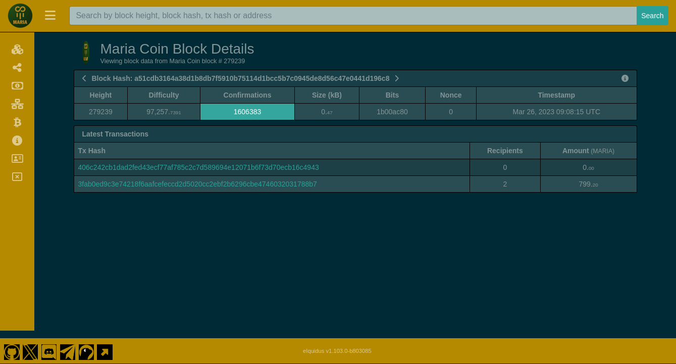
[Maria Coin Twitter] (30, 342)
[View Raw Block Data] (625, 78)
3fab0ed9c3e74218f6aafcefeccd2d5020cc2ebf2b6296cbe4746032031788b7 (197, 184)
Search (652, 16)
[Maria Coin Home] (20, 15)
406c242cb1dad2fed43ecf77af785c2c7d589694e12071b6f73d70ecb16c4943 (198, 167)
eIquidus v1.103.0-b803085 (337, 343)
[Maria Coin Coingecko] (86, 342)
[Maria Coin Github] (11, 342)
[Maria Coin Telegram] (67, 342)
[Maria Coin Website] (105, 342)
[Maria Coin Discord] (49, 342)
